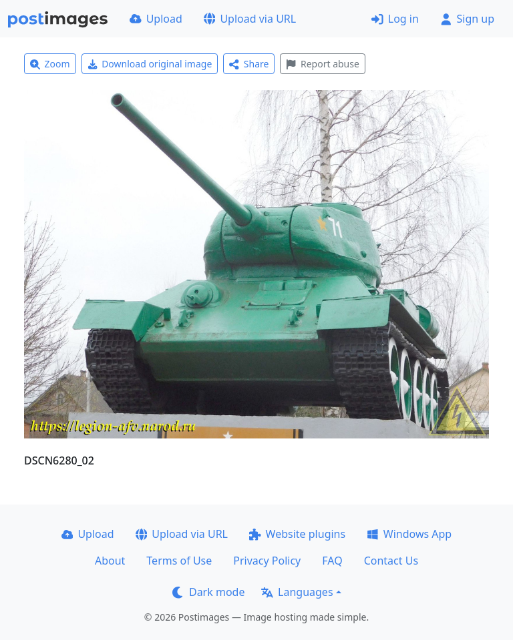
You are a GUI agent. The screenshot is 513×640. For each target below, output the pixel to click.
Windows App (409, 534)
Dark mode (208, 592)
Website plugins (297, 534)
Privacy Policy (267, 560)
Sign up (467, 18)
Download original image (150, 63)
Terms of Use (179, 560)
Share (249, 63)
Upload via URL (250, 18)
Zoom (50, 63)
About (110, 560)
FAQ (332, 560)
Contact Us (391, 560)
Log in (395, 18)
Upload (156, 18)
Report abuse (322, 63)
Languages (297, 592)
